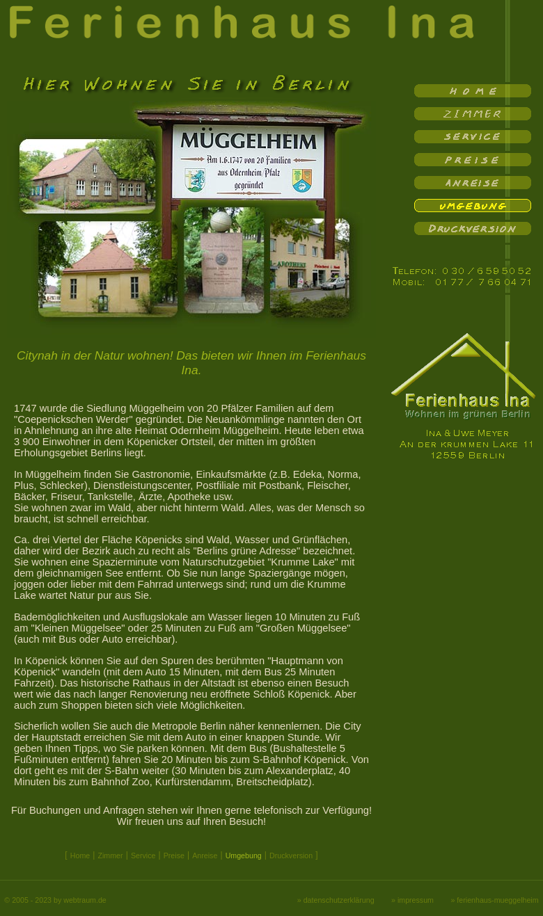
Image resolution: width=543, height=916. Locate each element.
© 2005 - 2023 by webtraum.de (55, 900)
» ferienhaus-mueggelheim (494, 900)
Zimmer (110, 855)
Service (143, 855)
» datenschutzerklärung (336, 900)
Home (80, 855)
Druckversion (291, 855)
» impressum (412, 900)
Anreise (204, 855)
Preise (174, 855)
